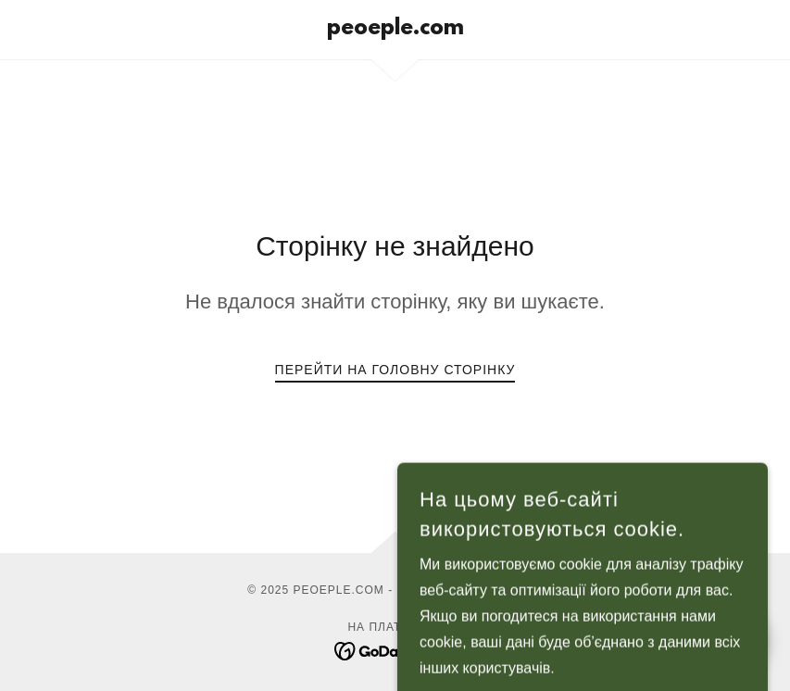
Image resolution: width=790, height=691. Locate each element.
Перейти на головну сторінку (395, 369)
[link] (395, 29)
